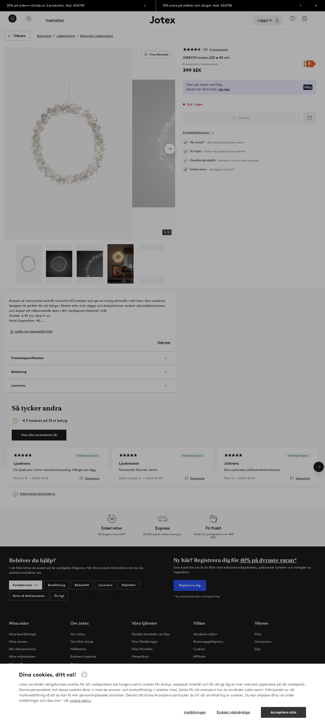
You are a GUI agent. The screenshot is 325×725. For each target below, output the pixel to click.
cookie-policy (80, 700)
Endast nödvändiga (233, 712)
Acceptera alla (283, 712)
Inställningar (195, 712)
